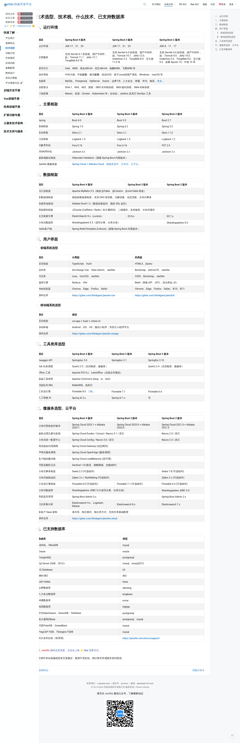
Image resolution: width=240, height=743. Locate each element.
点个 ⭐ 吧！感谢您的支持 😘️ (19, 26)
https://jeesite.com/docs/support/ (142, 645)
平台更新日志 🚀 (14, 83)
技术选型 (10, 48)
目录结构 (10, 63)
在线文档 (168, 4)
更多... (168, 87)
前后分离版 (11, 78)
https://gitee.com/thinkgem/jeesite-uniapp (102, 340)
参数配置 (10, 68)
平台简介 (10, 38)
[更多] (232, 4)
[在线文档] (170, 4)
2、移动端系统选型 (217, 40)
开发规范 (10, 58)
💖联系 (222, 4)
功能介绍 (10, 53)
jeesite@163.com (149, 690)
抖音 (213, 4)
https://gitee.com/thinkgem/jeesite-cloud (102, 525)
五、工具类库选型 (215, 44)
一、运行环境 (212, 20)
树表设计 (10, 73)
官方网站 (156, 4)
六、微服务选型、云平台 (218, 49)
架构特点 (10, 43)
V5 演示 (183, 4)
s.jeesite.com (107, 690)
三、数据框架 (212, 28)
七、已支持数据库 (215, 53)
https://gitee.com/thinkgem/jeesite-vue (100, 302)
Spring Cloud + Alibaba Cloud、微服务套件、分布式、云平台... (113, 171)
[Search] (132, 4)
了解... (98, 398)
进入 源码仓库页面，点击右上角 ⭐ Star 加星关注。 (80, 657)
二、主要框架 (212, 24)
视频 (205, 4)
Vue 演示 (194, 4)
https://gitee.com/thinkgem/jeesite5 (154, 302)
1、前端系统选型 (216, 36)
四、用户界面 (212, 32)
